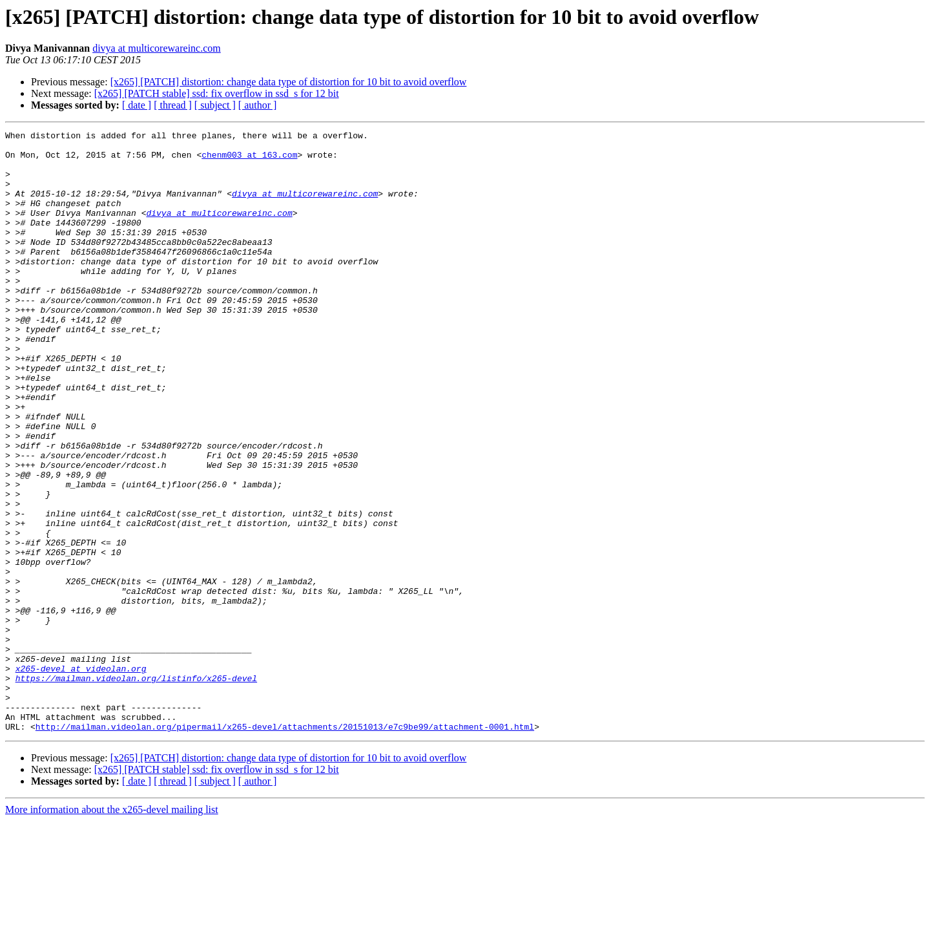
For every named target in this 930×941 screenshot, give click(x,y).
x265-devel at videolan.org (81, 777)
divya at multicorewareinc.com (156, 48)
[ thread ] (173, 105)
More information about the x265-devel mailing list (111, 929)
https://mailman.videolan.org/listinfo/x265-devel (136, 788)
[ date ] (136, 105)
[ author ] (257, 105)
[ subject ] (215, 105)
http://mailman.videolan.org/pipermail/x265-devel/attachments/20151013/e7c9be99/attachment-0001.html (285, 846)
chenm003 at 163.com (249, 160)
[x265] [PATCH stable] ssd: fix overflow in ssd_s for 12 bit (216, 93)
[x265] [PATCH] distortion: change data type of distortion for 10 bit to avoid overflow (288, 81)
